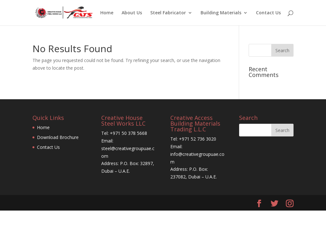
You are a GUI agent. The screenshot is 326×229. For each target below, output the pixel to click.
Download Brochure (58, 137)
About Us (132, 13)
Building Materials (221, 13)
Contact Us (268, 13)
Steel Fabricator (168, 13)
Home (106, 13)
